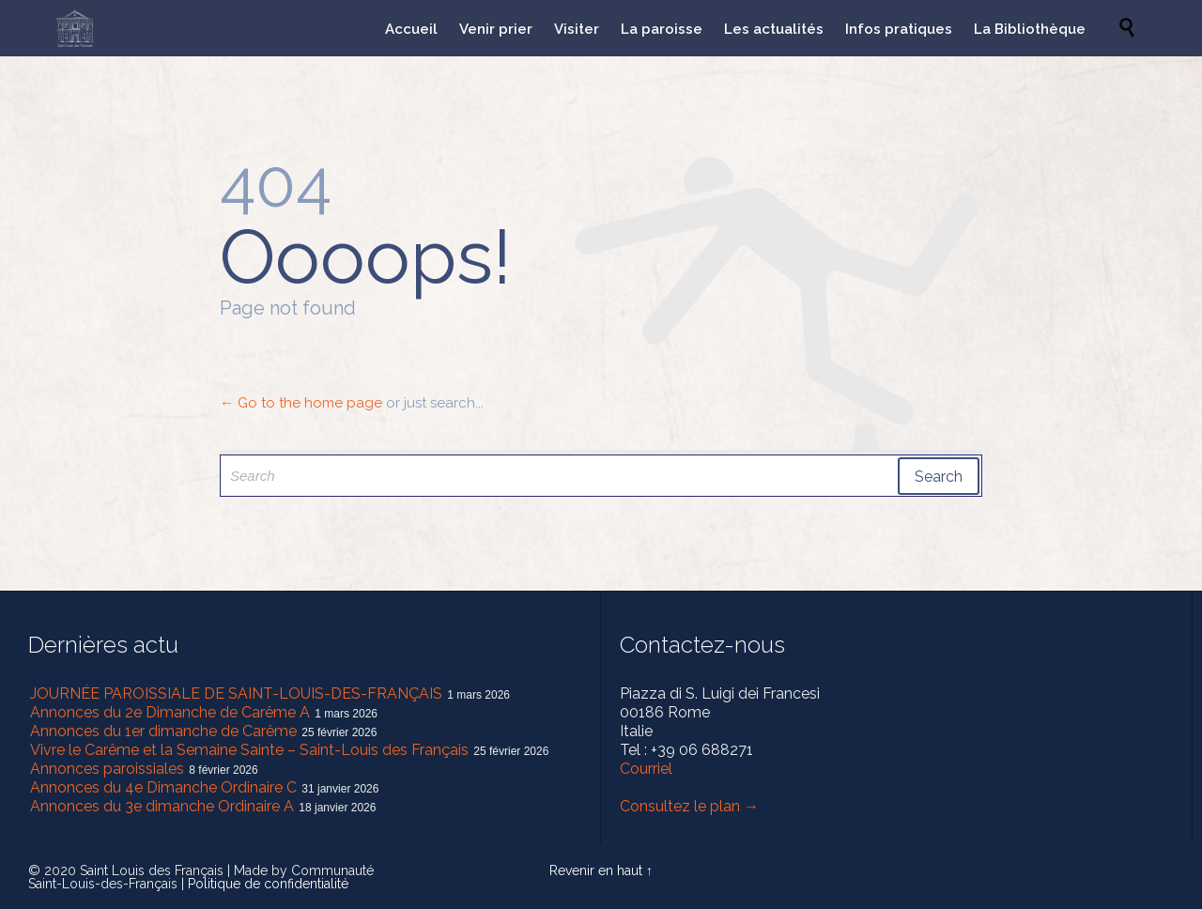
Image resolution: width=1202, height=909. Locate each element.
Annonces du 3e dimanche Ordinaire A (162, 806)
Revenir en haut (595, 870)
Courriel (646, 769)
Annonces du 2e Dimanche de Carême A (170, 712)
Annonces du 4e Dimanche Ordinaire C (163, 787)
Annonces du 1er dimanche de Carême (163, 731)
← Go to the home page (301, 402)
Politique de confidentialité (268, 883)
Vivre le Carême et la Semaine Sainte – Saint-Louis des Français (249, 750)
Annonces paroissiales (107, 769)
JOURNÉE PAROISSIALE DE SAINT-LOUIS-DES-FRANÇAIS (236, 693)
